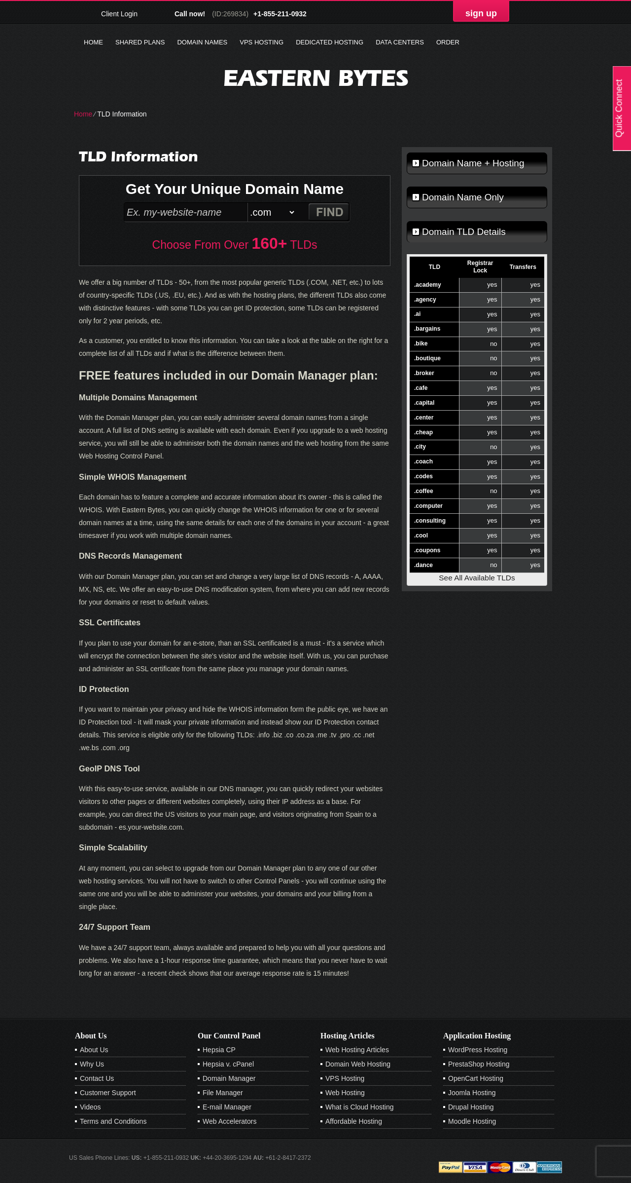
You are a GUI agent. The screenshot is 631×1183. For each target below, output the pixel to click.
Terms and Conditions (113, 1121)
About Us (94, 1050)
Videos (90, 1107)
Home (93, 42)
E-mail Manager (227, 1107)
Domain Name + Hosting (473, 163)
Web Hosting (345, 1093)
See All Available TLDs (477, 577)
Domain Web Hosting (357, 1064)
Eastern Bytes (315, 78)
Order (447, 42)
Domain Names (202, 42)
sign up (481, 13)
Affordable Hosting (353, 1121)
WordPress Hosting (477, 1050)
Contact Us (97, 1078)
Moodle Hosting (472, 1121)
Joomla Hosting (472, 1093)
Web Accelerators (229, 1121)
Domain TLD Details (464, 232)
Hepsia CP (219, 1050)
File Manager (223, 1093)
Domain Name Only (463, 197)
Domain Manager (229, 1078)
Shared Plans (140, 42)
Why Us (92, 1064)
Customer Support (108, 1093)
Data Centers (400, 42)
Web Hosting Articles (357, 1050)
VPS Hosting (261, 42)
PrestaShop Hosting (479, 1064)
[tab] (477, 163)
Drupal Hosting (471, 1107)
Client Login (119, 13)
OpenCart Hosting (475, 1078)
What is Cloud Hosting (359, 1107)
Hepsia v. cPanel (228, 1064)
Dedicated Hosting (329, 42)
